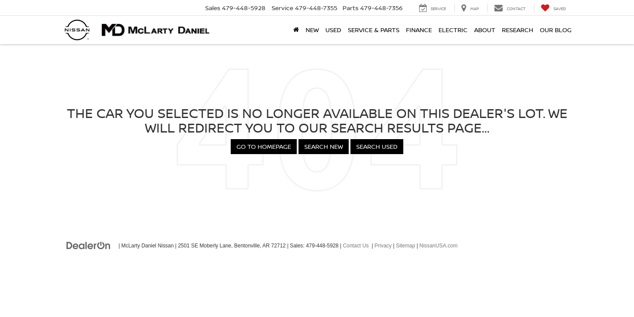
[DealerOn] (88, 245)
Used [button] (333, 30)
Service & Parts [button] (373, 30)
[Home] (296, 30)
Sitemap (405, 246)
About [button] (484, 30)
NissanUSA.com (439, 246)
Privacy (383, 246)
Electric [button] (453, 30)
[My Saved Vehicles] (553, 8)
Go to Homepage (263, 146)
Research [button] (517, 30)
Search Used (377, 146)
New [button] (312, 30)
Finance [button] (419, 30)
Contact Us (356, 246)
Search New (323, 146)
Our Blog (555, 30)
